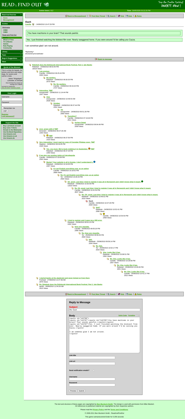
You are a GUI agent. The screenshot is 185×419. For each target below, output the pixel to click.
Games (5, 44)
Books (5, 38)
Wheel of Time (8, 40)
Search (112, 16)
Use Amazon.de (9, 138)
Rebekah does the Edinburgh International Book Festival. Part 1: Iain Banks (62, 65)
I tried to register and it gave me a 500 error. (85, 220)
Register (5, 114)
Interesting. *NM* (46, 90)
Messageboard (8, 20)
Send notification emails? (79, 370)
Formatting (131, 315)
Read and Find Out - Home (38, 4)
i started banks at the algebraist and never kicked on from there (64, 278)
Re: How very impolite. (91, 233)
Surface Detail (80, 123)
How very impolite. (82, 227)
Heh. (90, 239)
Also (48, 97)
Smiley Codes (123, 315)
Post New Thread (98, 16)
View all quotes (6, 87)
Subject (73, 307)
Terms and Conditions (119, 410)
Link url (72, 361)
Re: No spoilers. (59, 84)
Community (7, 48)
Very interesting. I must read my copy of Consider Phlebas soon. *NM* (67, 142)
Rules (139, 16)
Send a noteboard (33, 24)
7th (62, 110)
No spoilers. (51, 78)
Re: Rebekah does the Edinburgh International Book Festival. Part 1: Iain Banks (70, 284)
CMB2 (5, 30)
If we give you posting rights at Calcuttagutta (57, 155)
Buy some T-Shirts (10, 128)
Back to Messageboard (77, 16)
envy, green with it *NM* (48, 129)
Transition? (72, 116)
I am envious (44, 71)
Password (5, 102)
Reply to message (105, 59)
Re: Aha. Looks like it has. (120, 259)
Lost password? (8, 116)
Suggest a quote (15, 87)
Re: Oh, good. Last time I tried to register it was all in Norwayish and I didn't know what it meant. (113, 188)
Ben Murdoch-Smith (105, 404)
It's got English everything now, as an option (71, 169)
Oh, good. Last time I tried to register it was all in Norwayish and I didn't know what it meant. (105, 182)
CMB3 (5, 32)
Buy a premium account (12, 126)
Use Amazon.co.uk (10, 136)
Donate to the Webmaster (12, 130)
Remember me (9, 108)
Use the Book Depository (12, 132)
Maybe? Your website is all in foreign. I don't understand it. (70, 162)
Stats (130, 16)
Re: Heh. (99, 246)
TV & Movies (7, 42)
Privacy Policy (98, 410)
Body (72, 315)
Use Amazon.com (9, 134)
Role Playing (7, 46)
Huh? (98, 207)
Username (5, 97)
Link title (72, 355)
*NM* (49, 136)
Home (5, 18)
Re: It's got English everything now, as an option (80, 175)
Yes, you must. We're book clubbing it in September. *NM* (70, 149)
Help (122, 16)
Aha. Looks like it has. (112, 252)
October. (56, 103)
